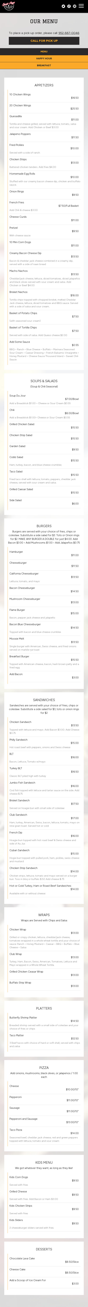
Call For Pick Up (44, 41)
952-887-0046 (68, 33)
